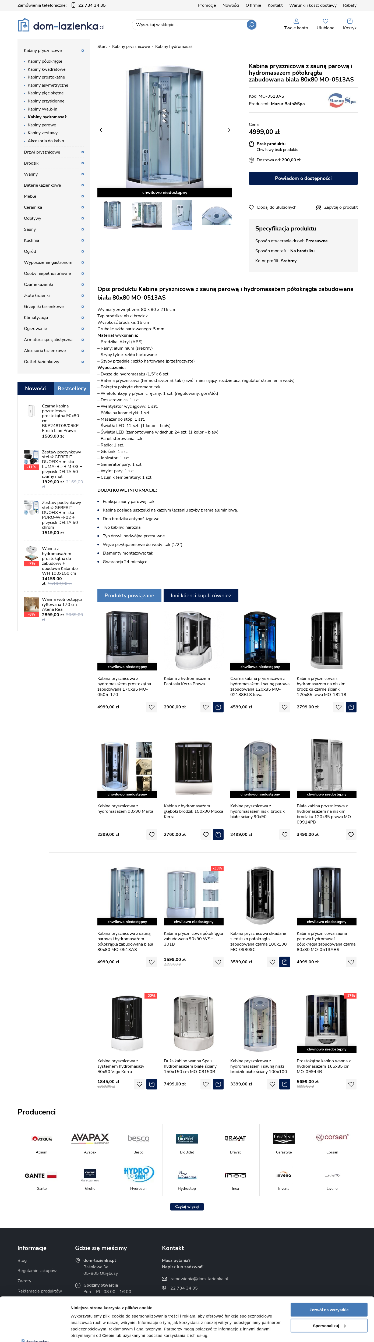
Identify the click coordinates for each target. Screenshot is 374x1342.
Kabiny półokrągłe (45, 61)
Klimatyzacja (36, 318)
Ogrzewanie (35, 329)
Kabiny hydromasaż (47, 117)
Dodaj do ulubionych (277, 207)
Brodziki (32, 163)
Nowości (231, 5)
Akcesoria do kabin (46, 141)
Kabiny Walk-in (42, 109)
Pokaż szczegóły (86, 1331)
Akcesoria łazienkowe (45, 351)
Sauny (30, 229)
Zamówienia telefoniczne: (61, 5)
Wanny (31, 174)
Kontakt (275, 5)
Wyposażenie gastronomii (49, 262)
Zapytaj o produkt (341, 207)
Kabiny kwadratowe (47, 69)
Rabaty (350, 5)
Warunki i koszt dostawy (313, 5)
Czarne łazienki (38, 284)
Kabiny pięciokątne (46, 93)
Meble (30, 196)
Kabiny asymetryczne (48, 85)
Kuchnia (31, 240)
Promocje (207, 5)
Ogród (30, 251)
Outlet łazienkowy (41, 362)
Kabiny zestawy (43, 133)
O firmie (253, 5)
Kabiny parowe (42, 125)
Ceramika (33, 207)
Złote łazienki (37, 296)
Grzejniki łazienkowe (44, 307)
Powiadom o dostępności (303, 178)
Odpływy (32, 218)
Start (102, 46)
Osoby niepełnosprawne (47, 273)
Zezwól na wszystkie (329, 1265)
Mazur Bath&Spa (288, 104)
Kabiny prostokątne (46, 77)
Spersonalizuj (329, 1281)
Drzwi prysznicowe (42, 152)
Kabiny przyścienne (46, 101)
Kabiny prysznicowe (43, 51)
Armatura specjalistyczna (48, 340)
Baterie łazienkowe (42, 185)
